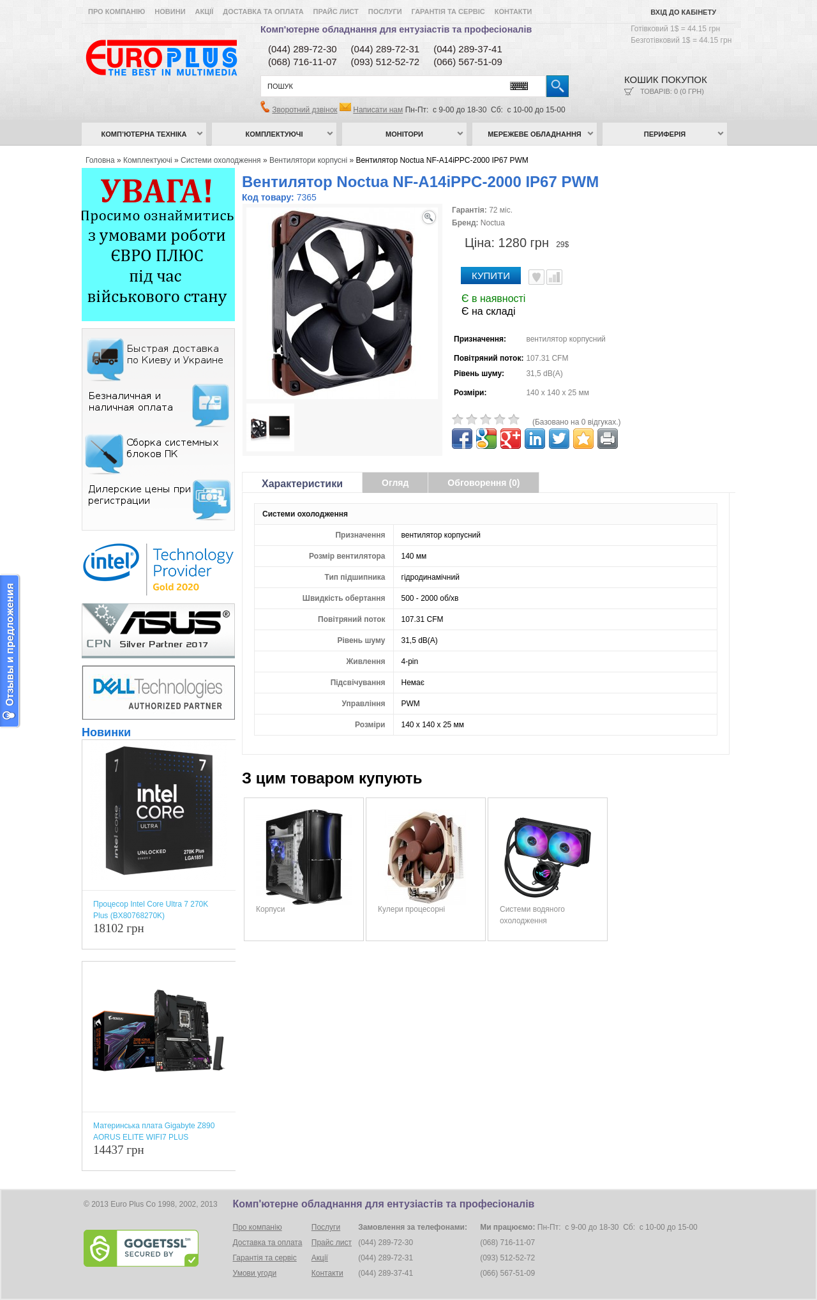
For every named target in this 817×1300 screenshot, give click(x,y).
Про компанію (116, 11)
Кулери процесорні (411, 909)
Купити (491, 275)
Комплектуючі (274, 134)
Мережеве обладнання (534, 134)
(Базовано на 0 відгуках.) (576, 422)
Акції (204, 11)
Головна (100, 160)
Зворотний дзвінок (304, 109)
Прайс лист (336, 11)
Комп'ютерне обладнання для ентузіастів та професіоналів (396, 29)
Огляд (395, 483)
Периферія (665, 134)
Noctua (493, 222)
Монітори (404, 134)
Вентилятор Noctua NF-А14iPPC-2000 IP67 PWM (442, 160)
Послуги (385, 11)
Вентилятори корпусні (308, 160)
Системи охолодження (221, 160)
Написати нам (378, 109)
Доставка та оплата (263, 11)
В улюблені (536, 277)
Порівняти (554, 277)
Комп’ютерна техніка (144, 134)
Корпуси (270, 909)
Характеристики (302, 483)
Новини (169, 11)
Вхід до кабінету (683, 12)
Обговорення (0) (483, 483)
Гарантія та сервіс (448, 11)
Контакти (513, 11)
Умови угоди (255, 1273)
